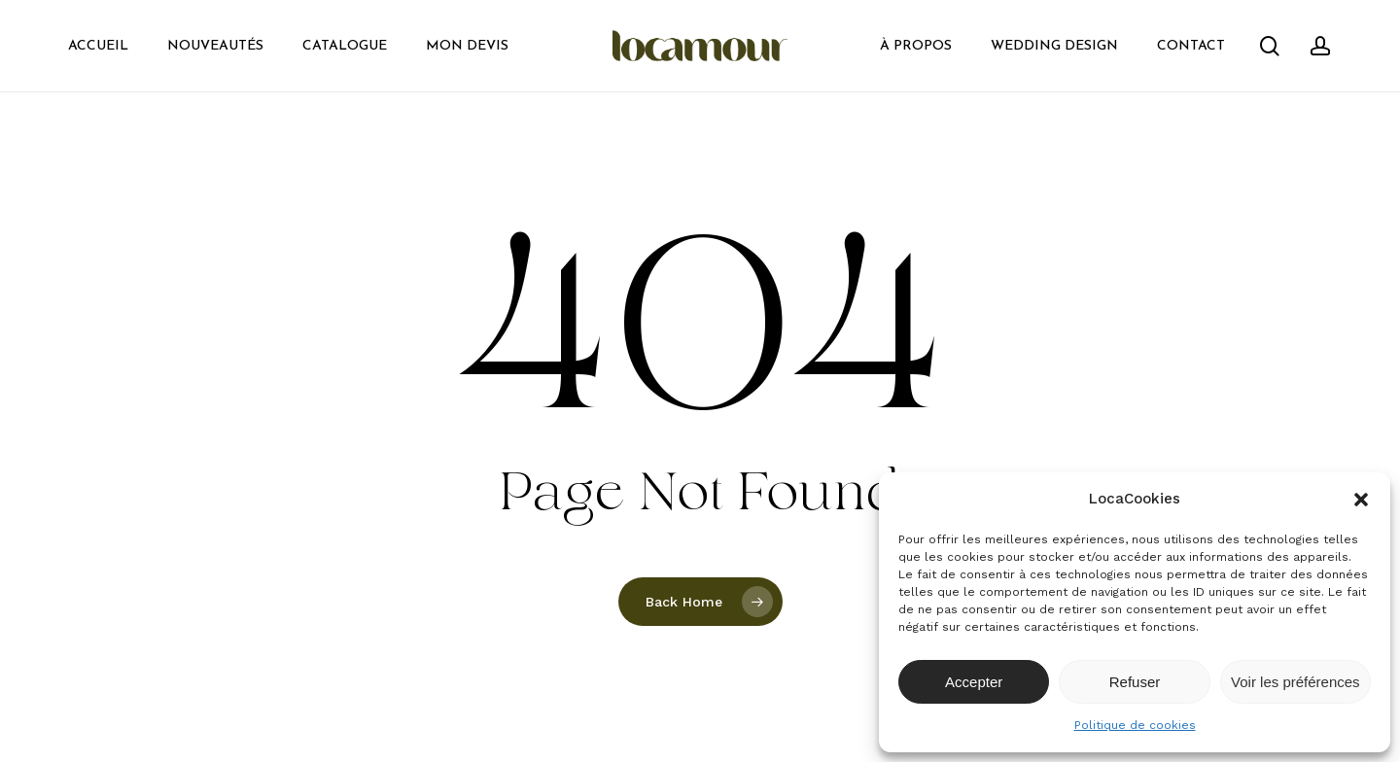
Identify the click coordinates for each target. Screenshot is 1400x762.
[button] (1361, 499)
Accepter (973, 682)
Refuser (1135, 682)
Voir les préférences (1295, 682)
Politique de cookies (1135, 725)
